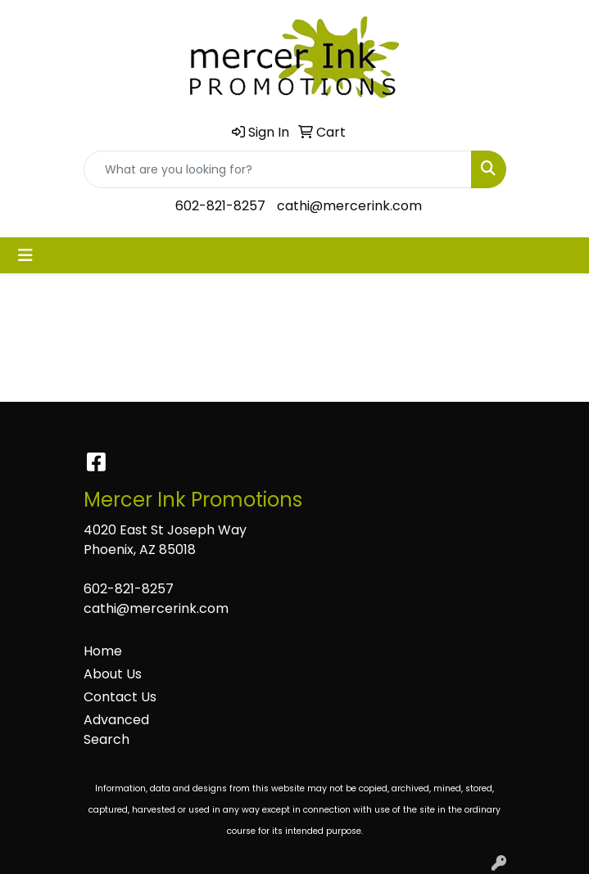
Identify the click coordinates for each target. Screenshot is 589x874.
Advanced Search (116, 729)
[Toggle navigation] (25, 255)
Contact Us (120, 696)
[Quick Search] (278, 169)
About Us (113, 674)
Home (103, 651)
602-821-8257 (220, 205)
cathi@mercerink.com (349, 205)
